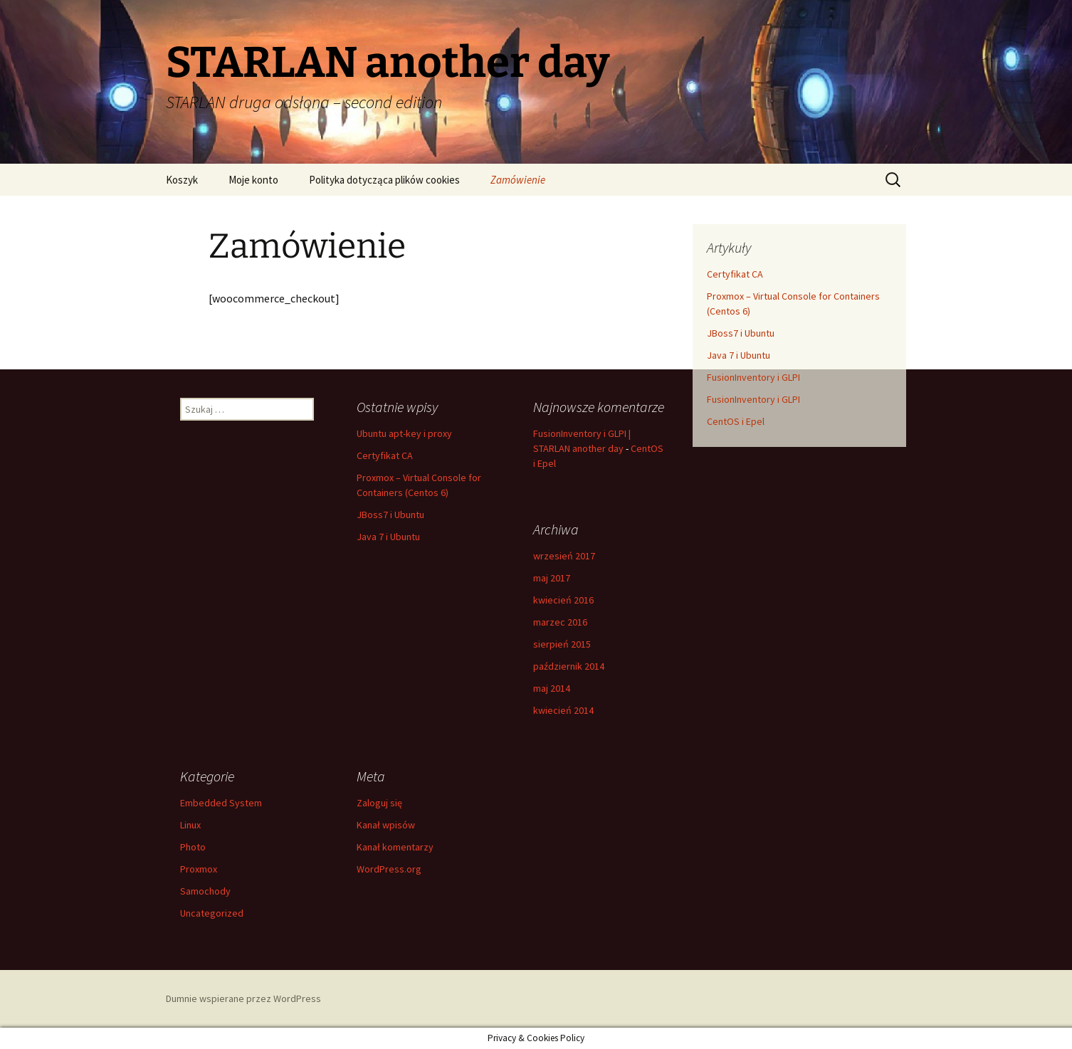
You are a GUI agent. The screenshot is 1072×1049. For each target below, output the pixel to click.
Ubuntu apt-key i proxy (404, 433)
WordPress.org (389, 869)
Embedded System (221, 802)
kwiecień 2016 (563, 600)
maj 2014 (551, 688)
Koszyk (182, 179)
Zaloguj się (379, 802)
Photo (193, 846)
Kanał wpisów (386, 824)
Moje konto (253, 179)
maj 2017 (551, 577)
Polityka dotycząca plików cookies (384, 179)
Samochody (205, 891)
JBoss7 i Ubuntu (740, 333)
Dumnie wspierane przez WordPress (243, 998)
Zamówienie (517, 179)
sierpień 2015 (562, 644)
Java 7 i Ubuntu (738, 355)
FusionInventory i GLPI (753, 377)
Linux (190, 824)
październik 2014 (568, 666)
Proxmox (198, 869)
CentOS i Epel (735, 421)
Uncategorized (211, 913)
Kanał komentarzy (395, 846)
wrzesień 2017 (564, 555)
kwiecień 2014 (563, 710)
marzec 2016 (560, 622)
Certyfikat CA (735, 274)
